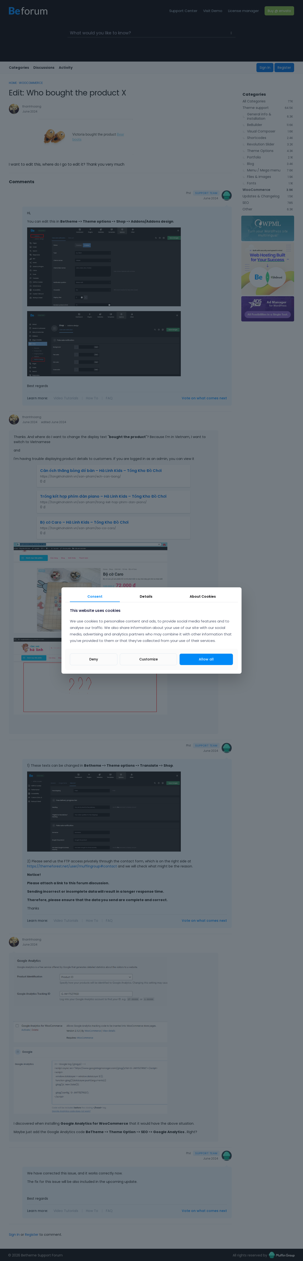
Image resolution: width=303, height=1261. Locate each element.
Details (146, 596)
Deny (93, 659)
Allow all (206, 659)
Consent (95, 596)
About (203, 596)
